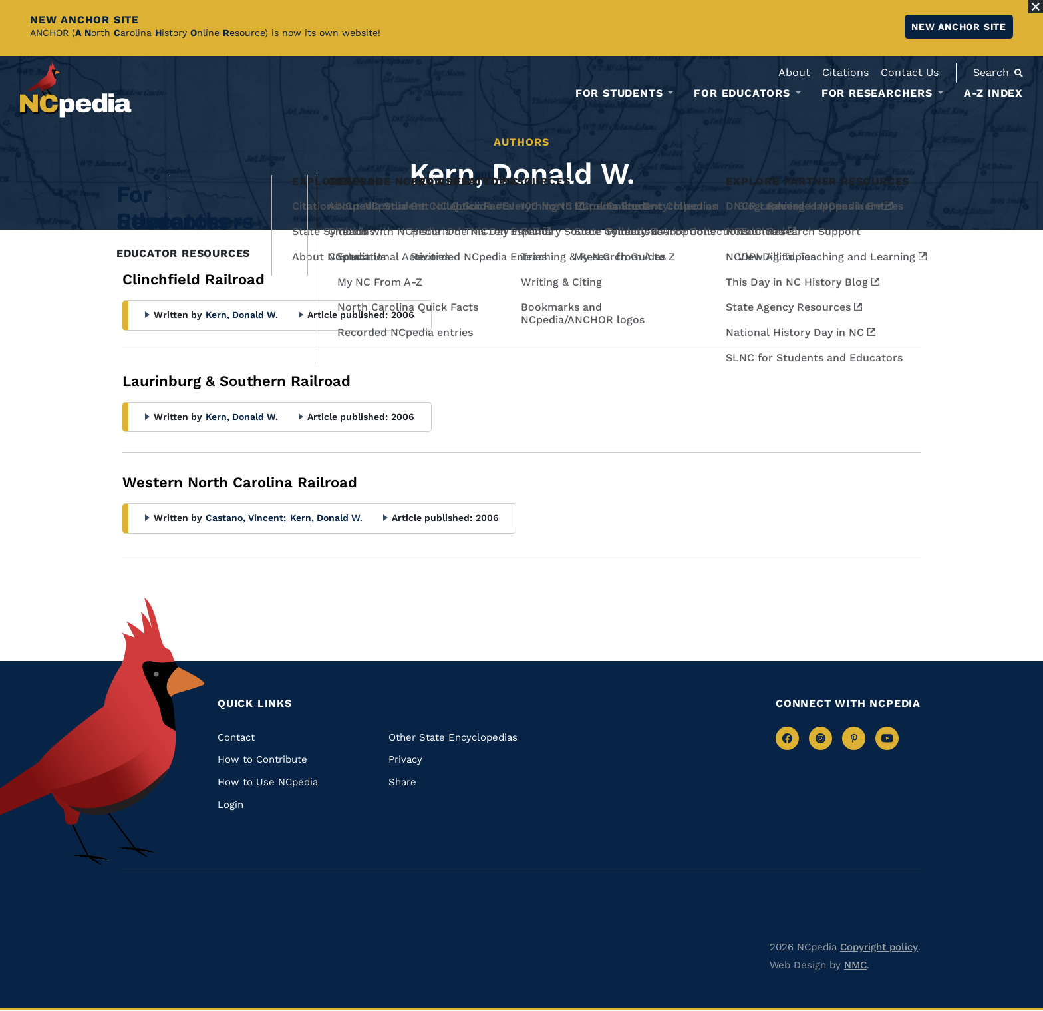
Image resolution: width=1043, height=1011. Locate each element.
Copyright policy (879, 947)
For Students (619, 93)
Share (402, 782)
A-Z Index (993, 93)
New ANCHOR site (958, 26)
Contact (236, 737)
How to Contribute (262, 759)
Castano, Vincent (246, 517)
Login (230, 805)
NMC (855, 965)
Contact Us (910, 72)
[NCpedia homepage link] (76, 89)
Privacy (405, 759)
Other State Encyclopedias (453, 737)
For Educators (742, 93)
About (794, 72)
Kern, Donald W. (242, 314)
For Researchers (877, 93)
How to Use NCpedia (268, 782)
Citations (845, 72)
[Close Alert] (1035, 6)
